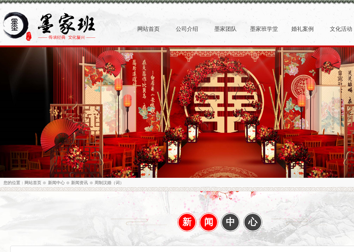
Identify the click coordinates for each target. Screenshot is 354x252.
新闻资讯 (79, 182)
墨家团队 (225, 29)
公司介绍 (187, 29)
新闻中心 (56, 182)
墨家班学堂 (264, 29)
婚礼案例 (302, 29)
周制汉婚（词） (109, 182)
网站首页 (33, 182)
